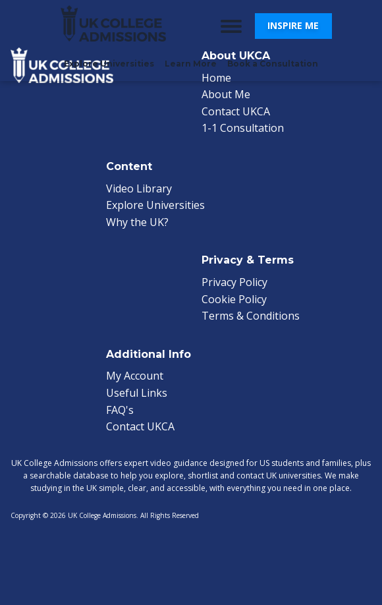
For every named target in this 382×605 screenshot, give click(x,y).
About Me (226, 94)
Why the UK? (137, 222)
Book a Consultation (272, 64)
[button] (293, 25)
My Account (134, 375)
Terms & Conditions (251, 315)
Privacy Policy (234, 282)
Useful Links (136, 393)
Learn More (191, 64)
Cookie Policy (234, 299)
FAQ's (120, 410)
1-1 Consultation (243, 128)
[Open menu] (231, 26)
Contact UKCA (236, 111)
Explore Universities (109, 64)
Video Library (139, 188)
